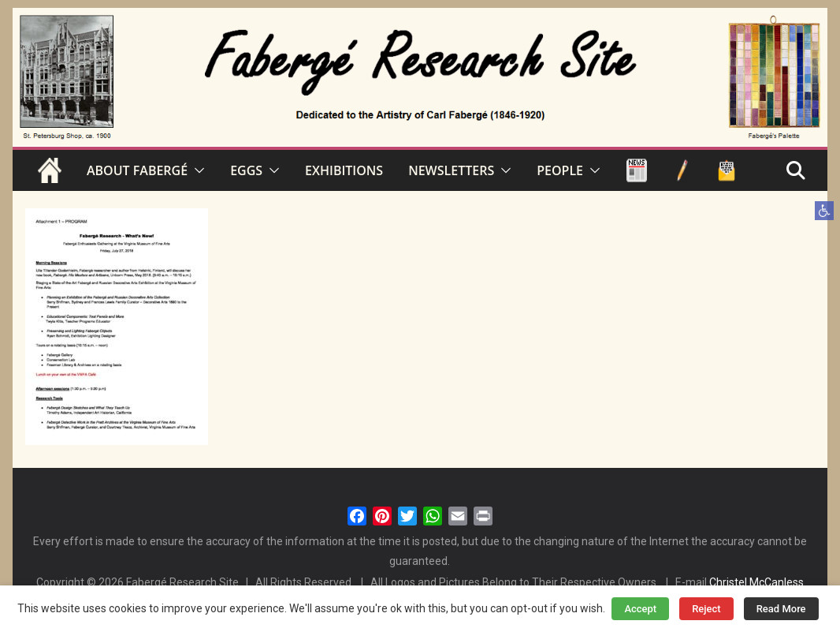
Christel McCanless (756, 582)
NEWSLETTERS (451, 170)
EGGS (246, 170)
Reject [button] (706, 609)
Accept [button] (640, 609)
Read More (781, 609)
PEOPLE (560, 170)
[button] (824, 210)
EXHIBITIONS (344, 170)
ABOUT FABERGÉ (137, 170)
